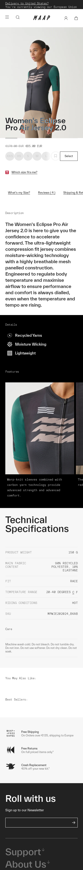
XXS (10, 161)
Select (69, 161)
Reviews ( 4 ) (46, 197)
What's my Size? (19, 197)
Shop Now (40, 9)
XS (19, 161)
